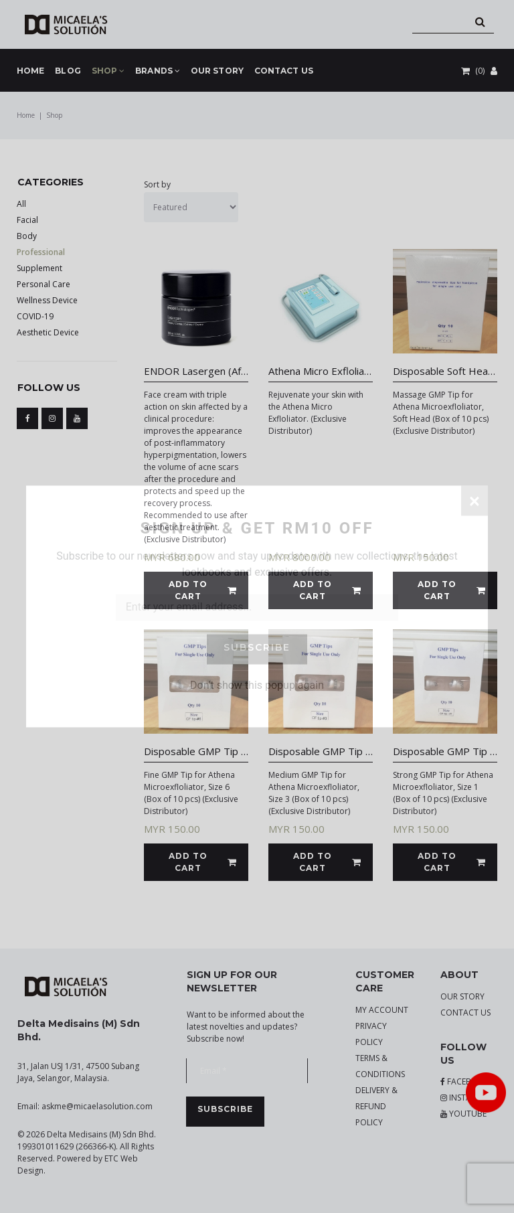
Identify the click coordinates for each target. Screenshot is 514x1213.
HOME (30, 71)
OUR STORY (217, 71)
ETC (111, 1158)
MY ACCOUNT (381, 1010)
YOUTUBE (463, 1113)
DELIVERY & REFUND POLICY (376, 1106)
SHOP (108, 71)
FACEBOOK (464, 1081)
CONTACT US (283, 71)
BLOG (67, 71)
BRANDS (157, 71)
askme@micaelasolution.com (97, 1106)
